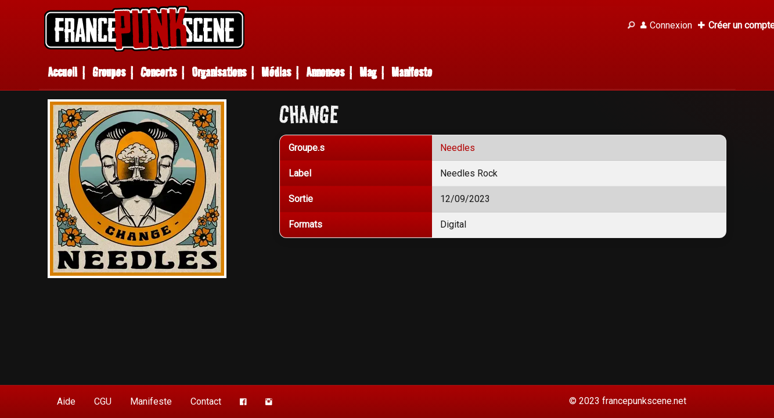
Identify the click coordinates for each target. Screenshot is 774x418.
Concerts (159, 72)
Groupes (108, 72)
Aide (66, 401)
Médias (276, 72)
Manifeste (411, 72)
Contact (205, 401)
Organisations (219, 72)
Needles (457, 147)
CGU (102, 401)
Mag (367, 72)
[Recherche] (631, 25)
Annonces (325, 72)
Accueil (62, 72)
